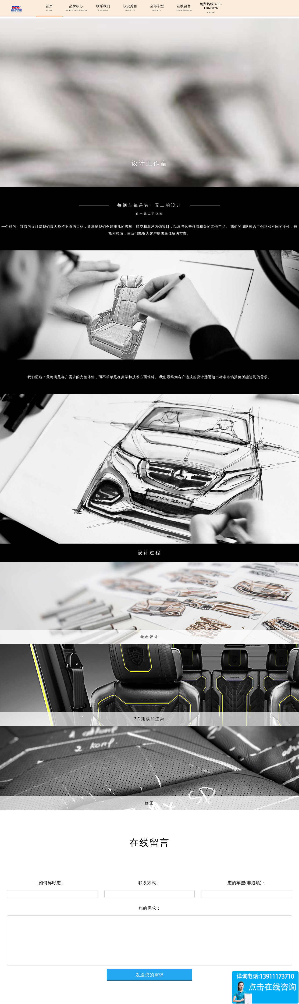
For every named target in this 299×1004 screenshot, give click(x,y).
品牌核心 (76, 8)
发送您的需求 (149, 975)
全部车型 (157, 8)
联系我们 (103, 8)
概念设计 (149, 636)
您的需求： (150, 908)
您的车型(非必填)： (247, 882)
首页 (49, 8)
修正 (149, 803)
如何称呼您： (52, 882)
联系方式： (149, 882)
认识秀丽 (130, 8)
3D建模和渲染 (149, 719)
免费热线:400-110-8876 (211, 8)
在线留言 (184, 8)
